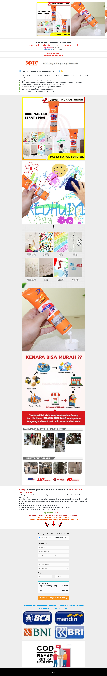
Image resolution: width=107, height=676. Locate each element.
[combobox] (53, 560)
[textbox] (53, 560)
